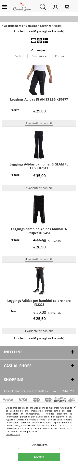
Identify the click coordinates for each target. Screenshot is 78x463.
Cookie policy (13, 434)
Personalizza (39, 445)
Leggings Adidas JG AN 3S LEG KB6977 (39, 99)
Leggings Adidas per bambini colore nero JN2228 (39, 303)
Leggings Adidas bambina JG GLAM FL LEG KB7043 (39, 166)
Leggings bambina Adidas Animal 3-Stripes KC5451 (39, 231)
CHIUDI (74, 407)
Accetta (39, 457)
